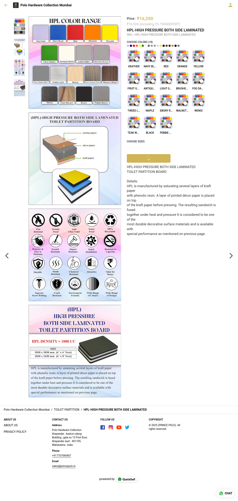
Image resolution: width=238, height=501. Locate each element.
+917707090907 (61, 455)
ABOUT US (11, 425)
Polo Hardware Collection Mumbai (46, 5)
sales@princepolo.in (63, 466)
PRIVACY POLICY (15, 432)
